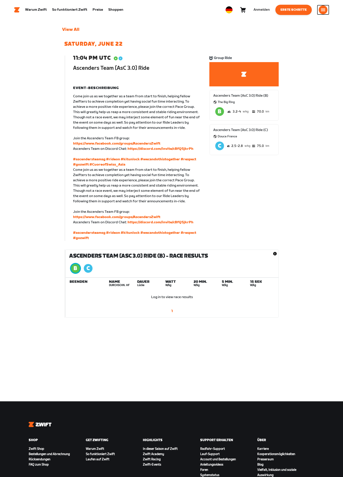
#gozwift (81, 164)
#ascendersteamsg (89, 159)
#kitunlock (130, 159)
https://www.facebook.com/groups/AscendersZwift (116, 144)
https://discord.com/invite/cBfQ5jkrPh (160, 149)
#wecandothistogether (160, 159)
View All (70, 29)
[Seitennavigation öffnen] (323, 9)
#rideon (113, 159)
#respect (188, 159)
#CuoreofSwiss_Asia (107, 164)
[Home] (17, 10)
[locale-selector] (229, 9)
